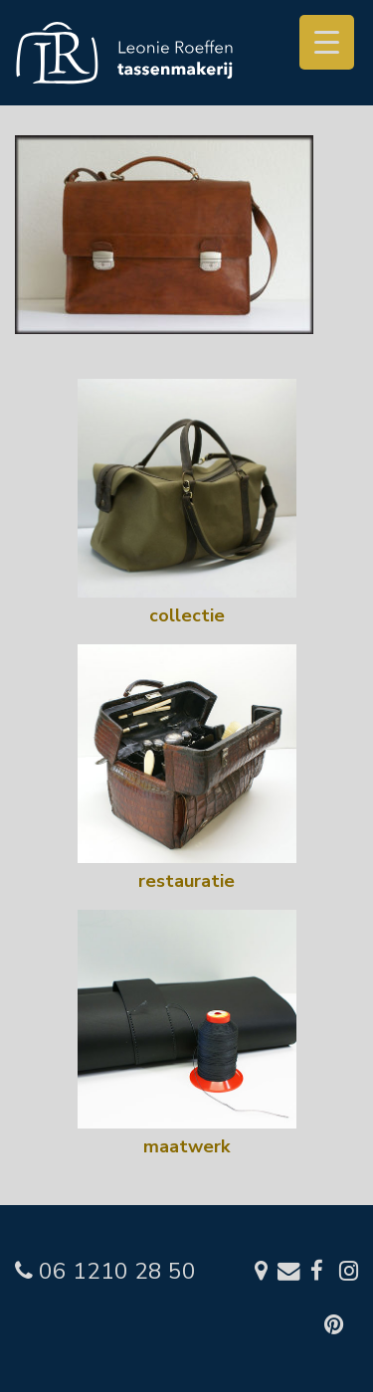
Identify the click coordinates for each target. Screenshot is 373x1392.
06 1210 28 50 (105, 1271)
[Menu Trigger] (326, 42)
